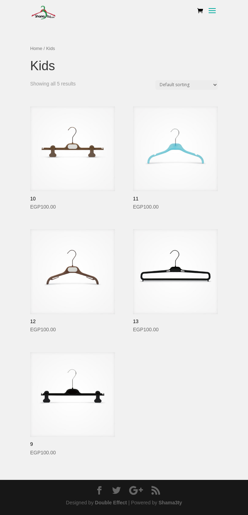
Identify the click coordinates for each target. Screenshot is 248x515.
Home (36, 48)
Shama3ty (170, 502)
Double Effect (111, 502)
